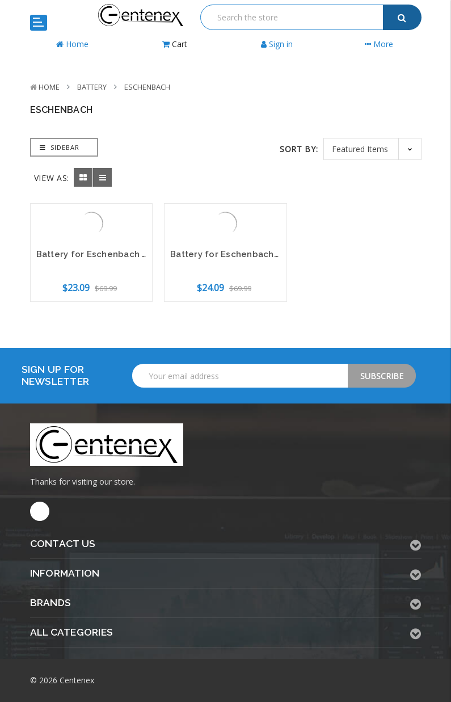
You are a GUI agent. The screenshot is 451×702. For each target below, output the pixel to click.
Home (49, 87)
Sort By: (299, 149)
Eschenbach (147, 87)
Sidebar (59, 147)
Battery (92, 87)
